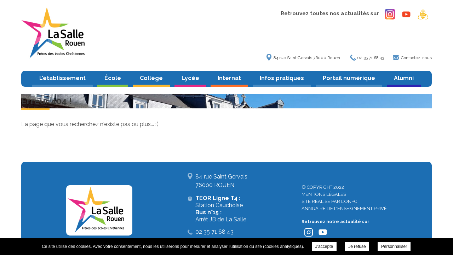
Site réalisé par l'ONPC (329, 201)
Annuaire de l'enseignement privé (344, 208)
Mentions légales (324, 194)
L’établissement (62, 78)
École (112, 78)
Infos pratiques (282, 78)
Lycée (190, 78)
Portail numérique (349, 78)
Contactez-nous (416, 57)
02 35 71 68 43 (370, 57)
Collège (151, 78)
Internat (229, 78)
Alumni (404, 78)
